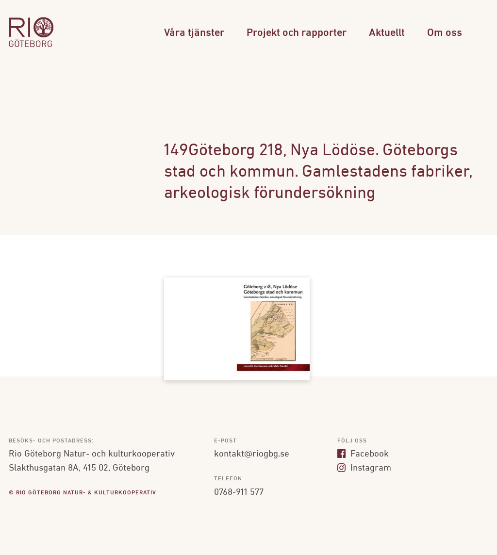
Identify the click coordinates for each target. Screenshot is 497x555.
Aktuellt (387, 33)
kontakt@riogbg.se (251, 454)
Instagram (364, 468)
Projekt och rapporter (297, 33)
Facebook (363, 454)
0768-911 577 (239, 492)
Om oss (444, 33)
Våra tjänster (194, 33)
